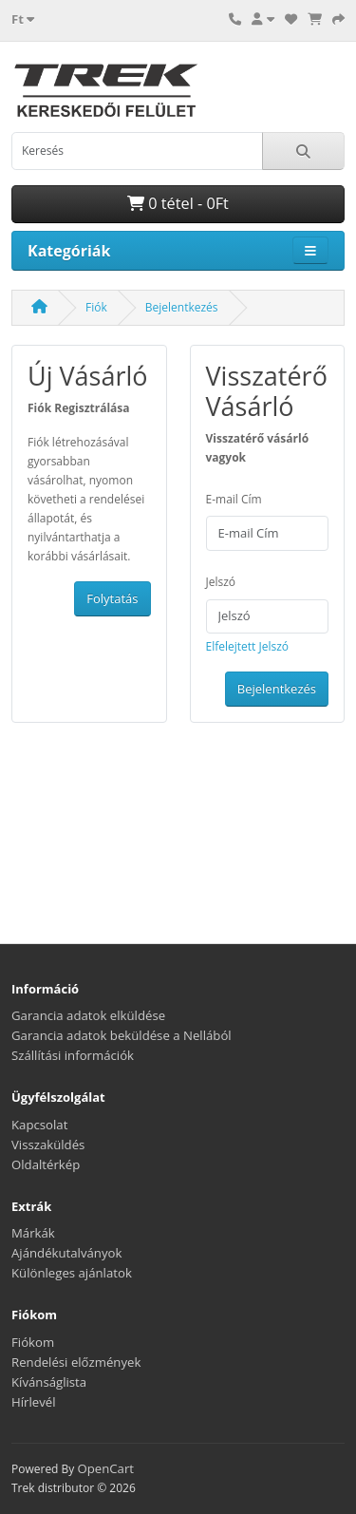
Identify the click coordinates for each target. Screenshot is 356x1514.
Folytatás (112, 598)
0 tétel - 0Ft (178, 203)
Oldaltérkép (45, 1164)
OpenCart (105, 1468)
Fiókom (32, 1342)
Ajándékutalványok (66, 1252)
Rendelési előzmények (76, 1362)
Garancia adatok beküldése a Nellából (121, 1035)
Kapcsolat (39, 1124)
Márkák (33, 1232)
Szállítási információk (72, 1055)
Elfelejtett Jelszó (248, 646)
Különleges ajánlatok (71, 1272)
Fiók (96, 307)
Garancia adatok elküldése (88, 1015)
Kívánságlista (48, 1382)
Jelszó (221, 582)
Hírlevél (33, 1401)
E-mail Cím (234, 499)
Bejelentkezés (181, 307)
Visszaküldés (47, 1144)
